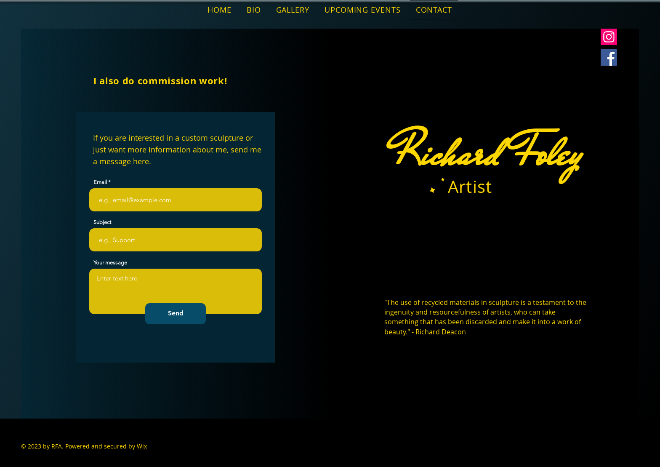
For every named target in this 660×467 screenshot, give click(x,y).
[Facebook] (609, 57)
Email (100, 182)
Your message (110, 262)
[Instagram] (609, 37)
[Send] (175, 313)
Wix (142, 446)
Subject (102, 222)
